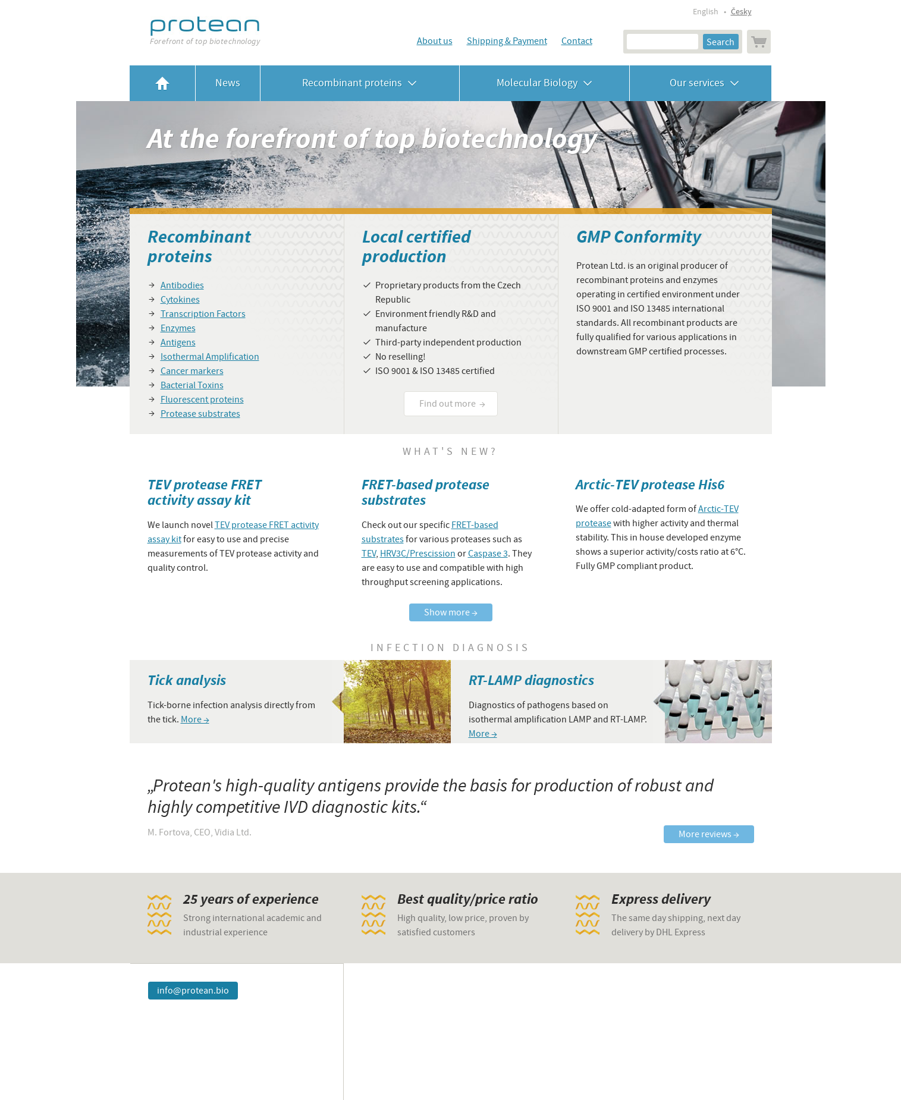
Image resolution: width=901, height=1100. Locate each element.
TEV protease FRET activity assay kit (204, 493)
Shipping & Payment (507, 41)
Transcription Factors (203, 314)
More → (195, 719)
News (227, 83)
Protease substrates (200, 414)
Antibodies (182, 285)
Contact (576, 41)
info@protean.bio (193, 991)
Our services (701, 83)
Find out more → (452, 404)
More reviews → (709, 834)
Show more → (451, 612)
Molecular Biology (544, 83)
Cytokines (180, 300)
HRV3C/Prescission (418, 554)
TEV (369, 554)
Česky (741, 12)
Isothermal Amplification (210, 357)
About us (435, 41)
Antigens (178, 342)
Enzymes (178, 328)
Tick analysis (186, 680)
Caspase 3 (488, 554)
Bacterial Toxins (192, 385)
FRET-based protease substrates (425, 493)
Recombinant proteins (359, 83)
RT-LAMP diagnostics (531, 680)
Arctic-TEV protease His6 (650, 485)
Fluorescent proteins (202, 400)
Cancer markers (192, 371)
